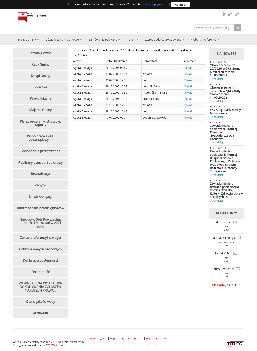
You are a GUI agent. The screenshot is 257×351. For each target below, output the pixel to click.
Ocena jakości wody (40, 301)
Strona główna (40, 53)
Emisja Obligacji (40, 196)
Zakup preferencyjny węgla (40, 237)
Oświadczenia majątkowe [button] (63, 39)
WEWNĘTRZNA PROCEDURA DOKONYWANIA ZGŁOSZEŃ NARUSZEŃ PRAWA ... (40, 287)
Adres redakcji (135, 338)
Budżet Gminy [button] (28, 39)
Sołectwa (40, 87)
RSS (165, 338)
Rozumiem (180, 4)
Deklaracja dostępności (40, 260)
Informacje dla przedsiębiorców (40, 208)
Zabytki (40, 185)
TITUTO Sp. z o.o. (56, 345)
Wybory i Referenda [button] (205, 39)
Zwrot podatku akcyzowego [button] (164, 39)
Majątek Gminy (40, 110)
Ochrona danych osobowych (40, 249)
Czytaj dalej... (217, 79)
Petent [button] (132, 39)
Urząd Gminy (79, 50)
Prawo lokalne (40, 98)
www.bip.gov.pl (98, 338)
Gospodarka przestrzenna (40, 151)
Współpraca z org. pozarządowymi (40, 138)
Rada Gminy (40, 64)
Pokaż (188, 68)
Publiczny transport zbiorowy (40, 162)
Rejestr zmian (153, 338)
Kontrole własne (111, 50)
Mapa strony (117, 338)
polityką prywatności (156, 4)
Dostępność (40, 272)
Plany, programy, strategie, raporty (40, 123)
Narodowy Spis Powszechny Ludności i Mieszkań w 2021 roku (40, 223)
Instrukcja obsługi (226, 285)
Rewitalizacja (40, 174)
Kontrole (94, 50)
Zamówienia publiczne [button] (104, 39)
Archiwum (40, 313)
